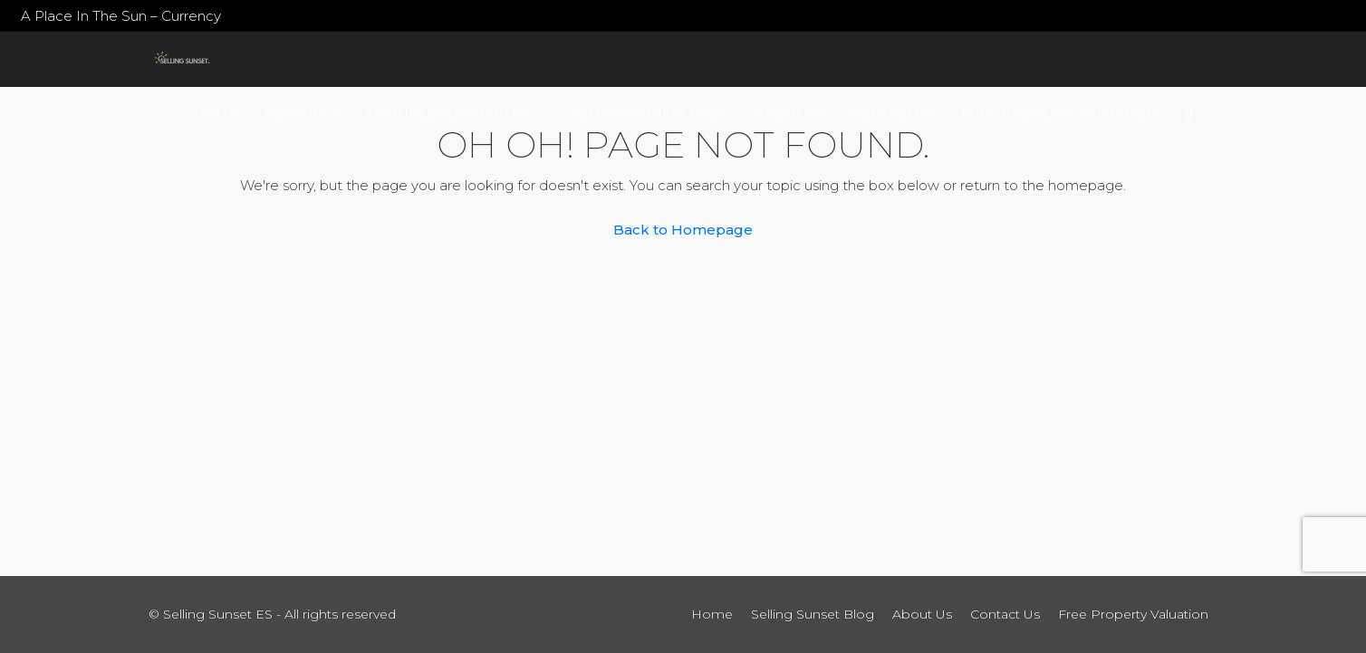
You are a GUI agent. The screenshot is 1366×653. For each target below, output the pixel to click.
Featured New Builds (448, 113)
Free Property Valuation (1059, 113)
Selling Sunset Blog (649, 113)
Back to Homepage (683, 229)
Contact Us (892, 113)
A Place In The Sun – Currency (121, 15)
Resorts (296, 113)
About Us (789, 113)
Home (215, 113)
